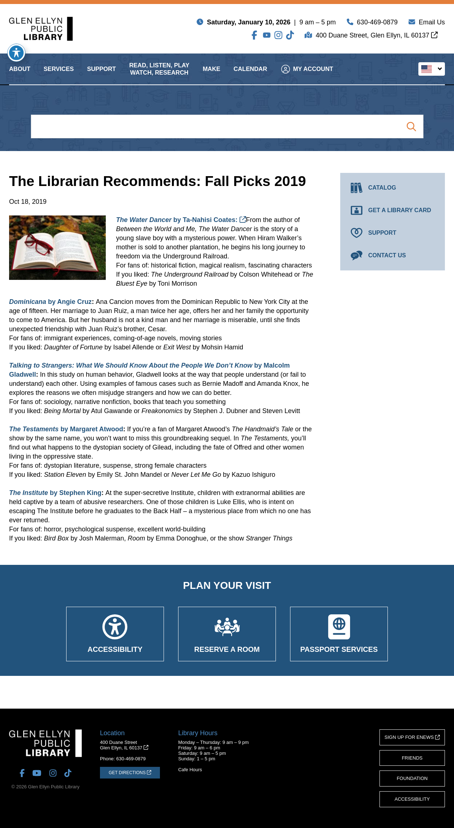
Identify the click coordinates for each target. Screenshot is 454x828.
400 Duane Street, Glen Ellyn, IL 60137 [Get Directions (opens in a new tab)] (377, 36)
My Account (307, 75)
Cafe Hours (190, 769)
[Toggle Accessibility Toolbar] (16, 53)
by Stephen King (55, 492)
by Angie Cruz (50, 301)
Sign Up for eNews (412, 737)
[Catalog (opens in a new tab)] (392, 188)
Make (211, 75)
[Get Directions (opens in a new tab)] (130, 773)
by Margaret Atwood (66, 429)
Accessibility (412, 799)
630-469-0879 (377, 23)
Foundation (412, 778)
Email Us (432, 23)
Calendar (250, 75)
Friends (412, 758)
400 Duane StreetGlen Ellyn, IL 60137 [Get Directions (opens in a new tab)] (124, 745)
